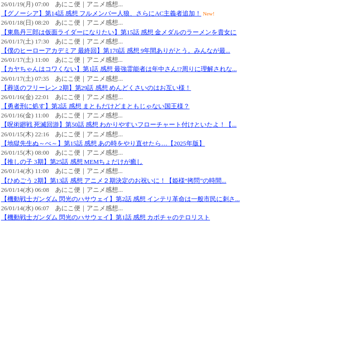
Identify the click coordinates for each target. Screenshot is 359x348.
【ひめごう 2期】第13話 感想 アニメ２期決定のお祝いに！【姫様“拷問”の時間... (113, 180)
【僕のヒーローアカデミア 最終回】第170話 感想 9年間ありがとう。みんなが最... (115, 50)
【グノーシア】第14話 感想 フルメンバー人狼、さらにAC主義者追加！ (101, 13)
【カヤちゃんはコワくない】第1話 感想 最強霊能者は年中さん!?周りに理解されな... (119, 69)
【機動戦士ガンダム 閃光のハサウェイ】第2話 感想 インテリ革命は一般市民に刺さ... (120, 199)
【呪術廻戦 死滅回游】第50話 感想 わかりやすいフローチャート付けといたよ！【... (119, 124)
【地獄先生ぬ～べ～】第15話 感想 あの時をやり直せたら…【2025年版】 (103, 143)
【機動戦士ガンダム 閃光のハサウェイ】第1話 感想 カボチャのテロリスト (105, 217)
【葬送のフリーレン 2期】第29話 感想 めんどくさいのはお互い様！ (96, 88)
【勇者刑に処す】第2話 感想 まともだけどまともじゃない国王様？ (95, 106)
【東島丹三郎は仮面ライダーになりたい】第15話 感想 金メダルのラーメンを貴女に (119, 32)
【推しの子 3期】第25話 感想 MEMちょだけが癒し (72, 162)
